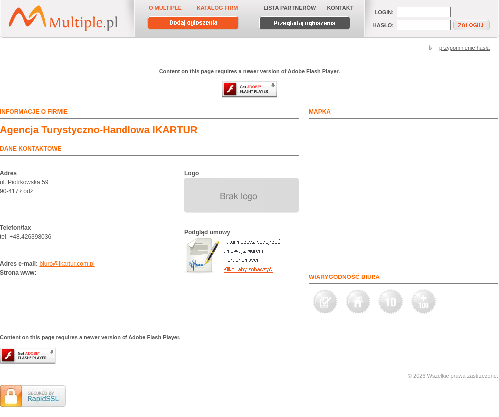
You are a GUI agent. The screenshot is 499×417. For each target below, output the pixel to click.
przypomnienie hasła (464, 48)
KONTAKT (340, 8)
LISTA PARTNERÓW (290, 8)
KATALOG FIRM (217, 8)
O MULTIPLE (165, 8)
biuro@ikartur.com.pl (66, 263)
